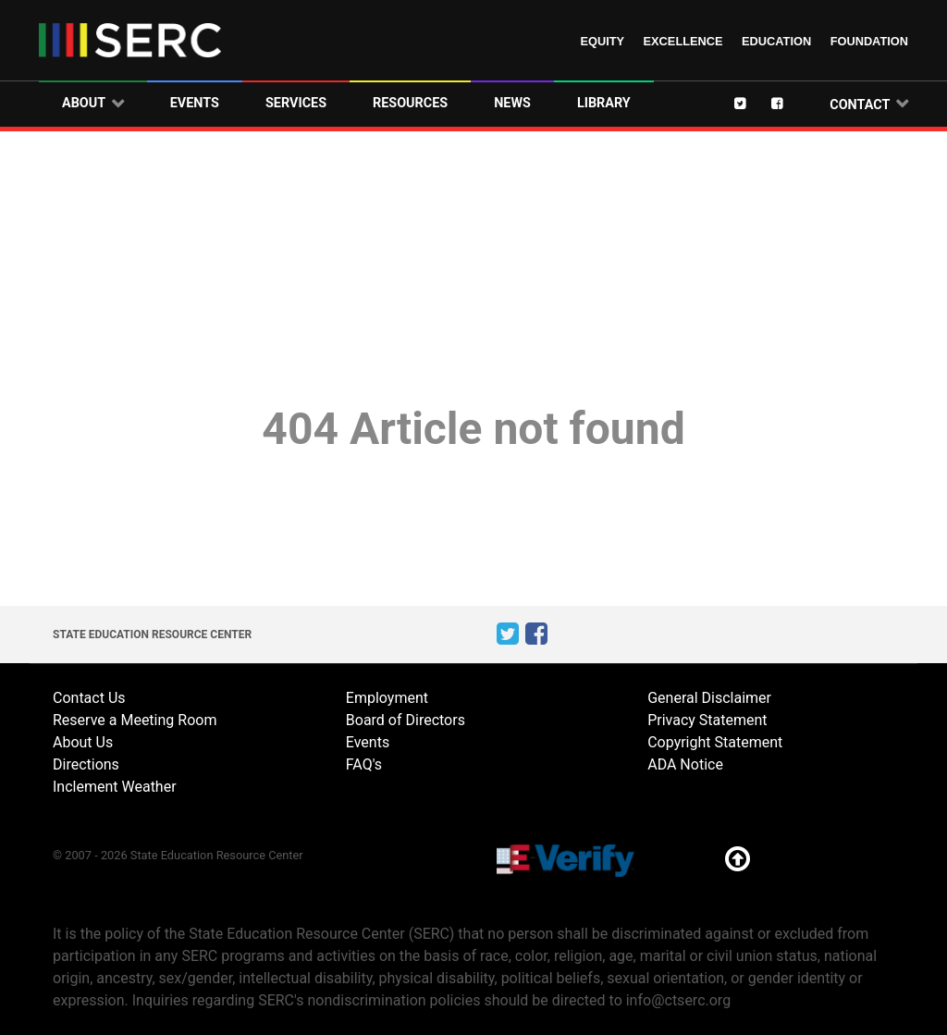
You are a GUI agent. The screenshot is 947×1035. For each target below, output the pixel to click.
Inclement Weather (115, 786)
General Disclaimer (709, 698)
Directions (86, 764)
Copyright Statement (714, 742)
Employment (387, 698)
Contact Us (89, 698)
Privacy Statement (707, 720)
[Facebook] (789, 102)
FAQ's (364, 764)
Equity (602, 41)
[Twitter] (752, 102)
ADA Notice (685, 764)
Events (367, 742)
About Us (83, 742)
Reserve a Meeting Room (134, 720)
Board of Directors (405, 720)
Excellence (683, 41)
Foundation (869, 41)
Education (776, 41)
